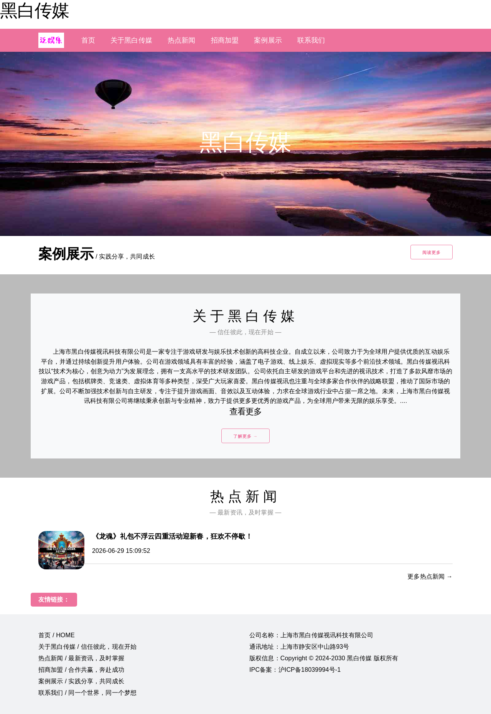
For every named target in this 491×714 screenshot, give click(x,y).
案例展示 (268, 40)
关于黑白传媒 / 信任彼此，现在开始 (87, 646)
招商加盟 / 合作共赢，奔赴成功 (81, 669)
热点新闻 (182, 40)
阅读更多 (431, 252)
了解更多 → (245, 436)
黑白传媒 (34, 10)
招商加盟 (225, 40)
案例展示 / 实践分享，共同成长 (81, 681)
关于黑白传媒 (131, 40)
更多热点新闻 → (430, 576)
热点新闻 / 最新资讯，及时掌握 (81, 658)
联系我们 (311, 40)
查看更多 (245, 411)
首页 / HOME (56, 635)
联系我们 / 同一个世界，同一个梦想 (87, 692)
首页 (88, 40)
